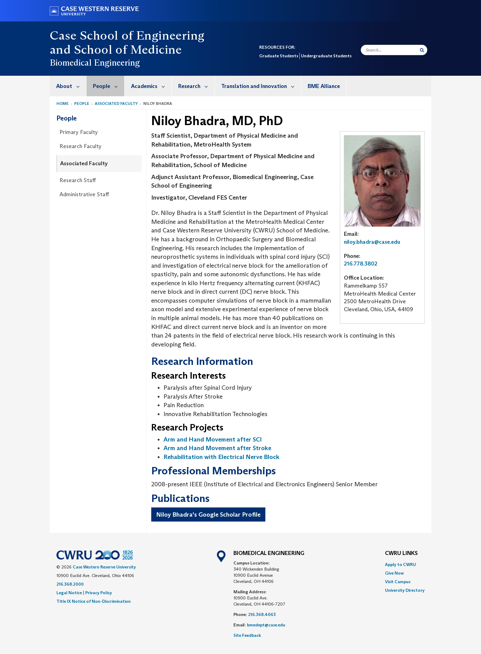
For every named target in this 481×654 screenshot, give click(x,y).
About (71, 86)
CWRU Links (401, 553)
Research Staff (78, 180)
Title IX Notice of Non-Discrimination (93, 601)
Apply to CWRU (400, 564)
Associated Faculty (116, 103)
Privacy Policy (98, 592)
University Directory (405, 590)
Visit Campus (397, 581)
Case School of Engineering (127, 35)
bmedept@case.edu (266, 625)
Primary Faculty (79, 132)
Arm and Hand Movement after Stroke (217, 448)
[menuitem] (68, 86)
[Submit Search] (422, 50)
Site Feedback (247, 635)
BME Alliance (324, 86)
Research (196, 86)
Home (62, 103)
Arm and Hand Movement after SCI (213, 439)
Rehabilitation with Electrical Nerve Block (221, 457)
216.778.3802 (360, 263)
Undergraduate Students (326, 56)
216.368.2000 (70, 584)
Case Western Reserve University (104, 567)
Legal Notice (69, 592)
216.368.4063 (262, 614)
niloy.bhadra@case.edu (372, 242)
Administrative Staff (84, 194)
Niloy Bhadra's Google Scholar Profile (208, 514)
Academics (151, 86)
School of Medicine (128, 49)
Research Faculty (81, 146)
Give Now (394, 573)
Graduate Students (278, 56)
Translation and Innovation (261, 86)
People (108, 86)
